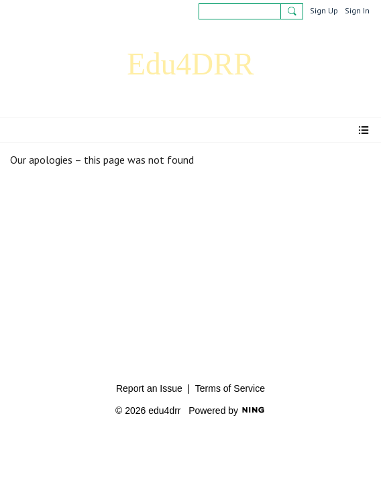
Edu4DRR (190, 64)
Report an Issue (149, 388)
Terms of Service (230, 388)
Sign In (357, 10)
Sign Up (324, 10)
